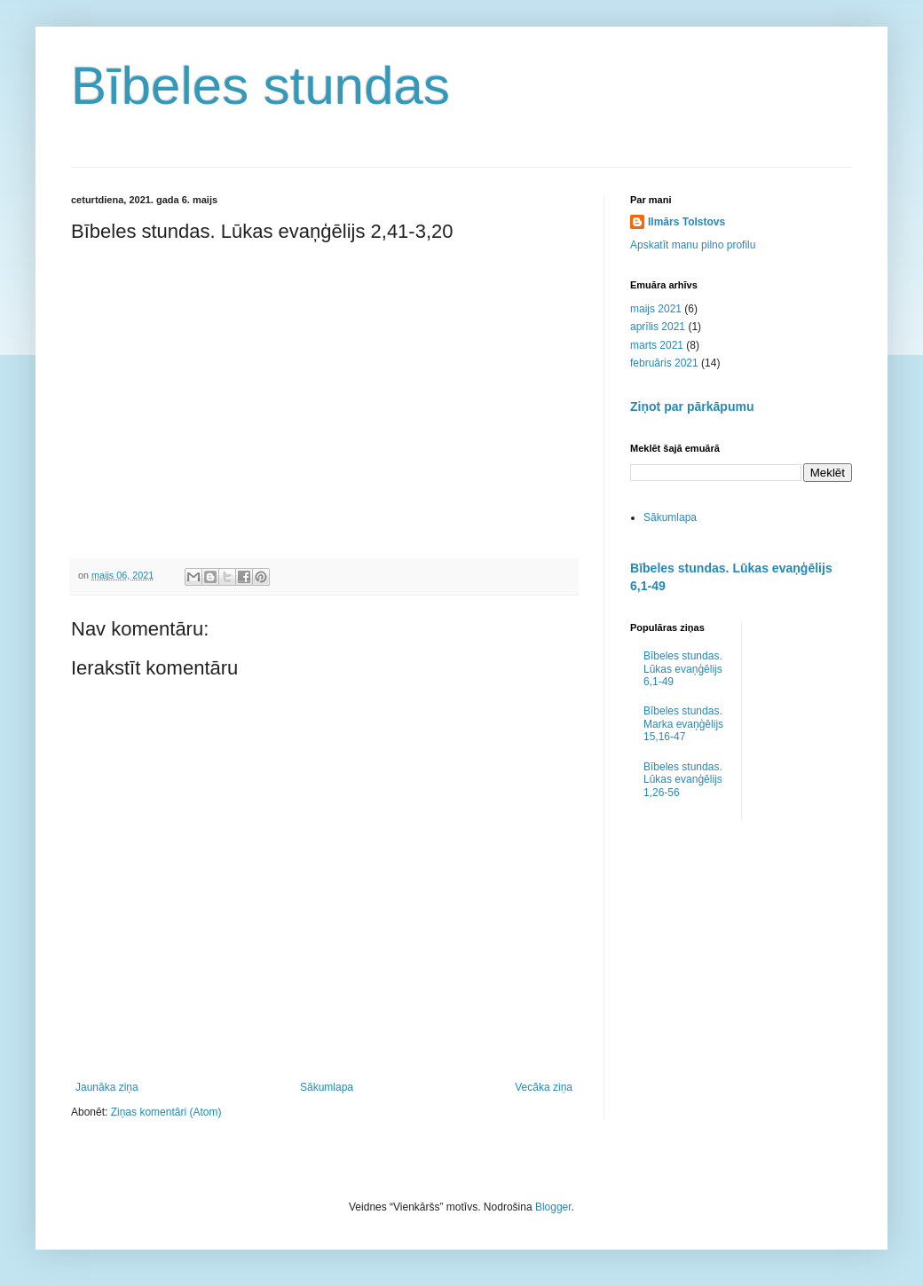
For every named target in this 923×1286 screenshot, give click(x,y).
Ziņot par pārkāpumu (692, 406)
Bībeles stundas (260, 85)
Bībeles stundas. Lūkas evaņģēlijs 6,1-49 (682, 669)
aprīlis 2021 (657, 326)
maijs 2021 (656, 309)
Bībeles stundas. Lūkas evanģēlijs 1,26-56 (682, 780)
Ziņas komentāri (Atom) (166, 1112)
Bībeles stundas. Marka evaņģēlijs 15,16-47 (683, 724)
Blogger (553, 1207)
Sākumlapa (326, 1087)
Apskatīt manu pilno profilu (692, 245)
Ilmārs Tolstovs (686, 222)
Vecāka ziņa (543, 1087)
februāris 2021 (664, 363)
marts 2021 (656, 345)
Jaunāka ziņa (106, 1087)
